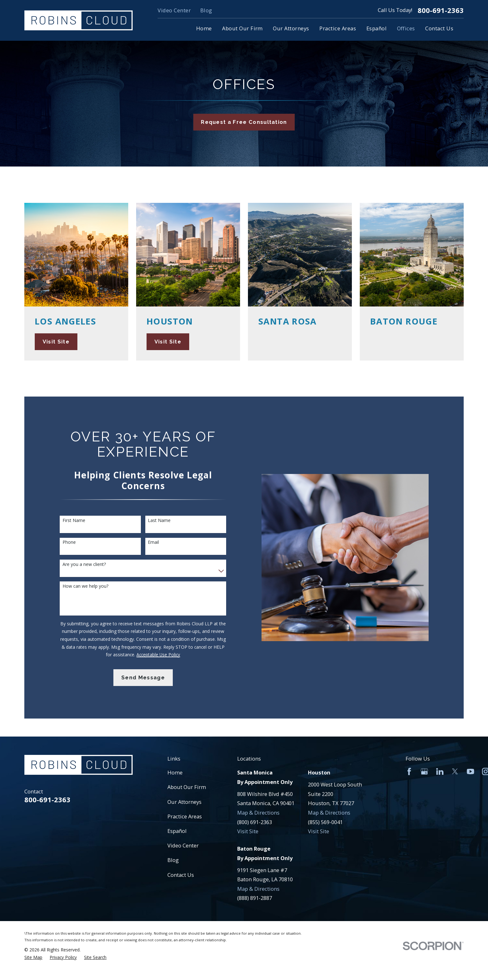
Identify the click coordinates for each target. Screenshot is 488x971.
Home (175, 772)
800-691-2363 (441, 10)
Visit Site (247, 831)
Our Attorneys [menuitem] (291, 28)
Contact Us (180, 874)
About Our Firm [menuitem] (242, 28)
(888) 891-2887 (254, 897)
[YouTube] (470, 771)
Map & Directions (258, 812)
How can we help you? (85, 586)
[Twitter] (455, 771)
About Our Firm (186, 787)
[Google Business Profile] (424, 771)
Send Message (143, 678)
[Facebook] (409, 771)
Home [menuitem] (204, 28)
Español (177, 830)
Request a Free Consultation (244, 122)
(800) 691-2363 (254, 822)
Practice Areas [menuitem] (337, 28)
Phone (69, 542)
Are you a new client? (84, 564)
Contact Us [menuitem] (439, 28)
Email (153, 542)
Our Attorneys (184, 801)
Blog (206, 10)
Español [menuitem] (376, 28)
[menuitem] (33, 958)
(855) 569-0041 (325, 822)
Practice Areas (184, 816)
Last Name (159, 520)
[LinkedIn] (439, 771)
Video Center (174, 10)
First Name (74, 520)
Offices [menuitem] (406, 28)
